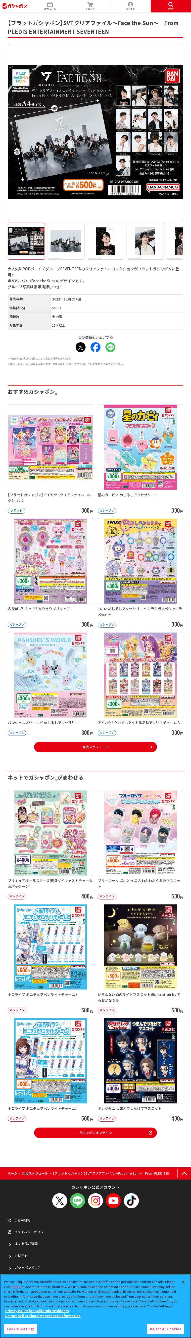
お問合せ (21, 1255)
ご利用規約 (19, 1220)
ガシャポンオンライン (115, 1132)
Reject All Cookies (165, 1329)
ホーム (12, 1173)
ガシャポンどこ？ (27, 1267)
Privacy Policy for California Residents (37, 1310)
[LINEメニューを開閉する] (77, 1200)
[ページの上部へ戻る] (184, 1173)
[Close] (183, 1282)
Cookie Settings (21, 1329)
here (17, 1286)
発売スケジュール (95, 746)
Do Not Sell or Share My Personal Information (43, 1315)
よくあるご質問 (26, 1243)
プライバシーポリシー (27, 1232)
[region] (95, 1306)
